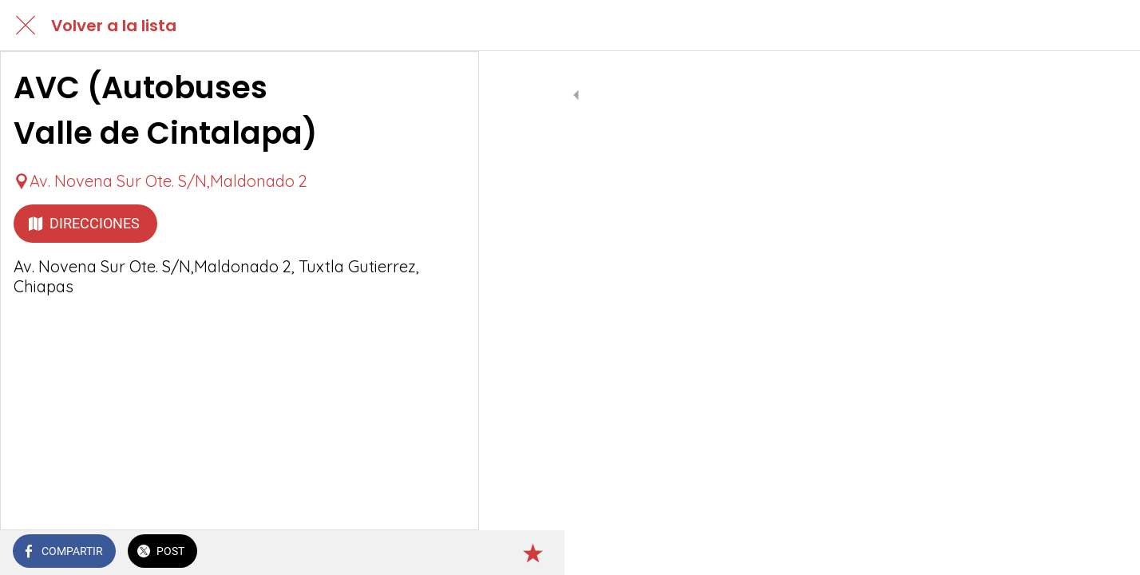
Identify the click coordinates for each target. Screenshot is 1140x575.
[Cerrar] (25, 25)
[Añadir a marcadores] (447, 552)
